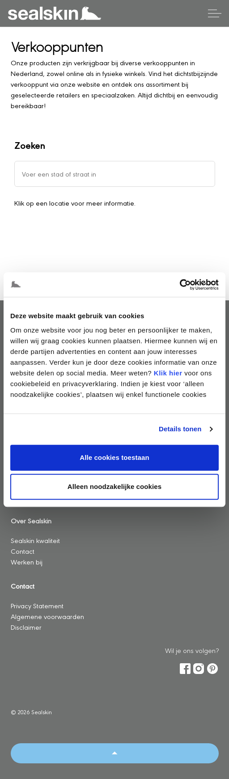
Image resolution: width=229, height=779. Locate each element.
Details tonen (180, 429)
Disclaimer (26, 627)
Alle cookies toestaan (114, 457)
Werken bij (26, 561)
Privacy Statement (37, 605)
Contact (22, 551)
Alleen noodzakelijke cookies (114, 486)
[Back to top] (115, 753)
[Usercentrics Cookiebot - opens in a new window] (179, 285)
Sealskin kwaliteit (35, 540)
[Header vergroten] (214, 13)
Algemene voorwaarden (47, 616)
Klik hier (168, 373)
